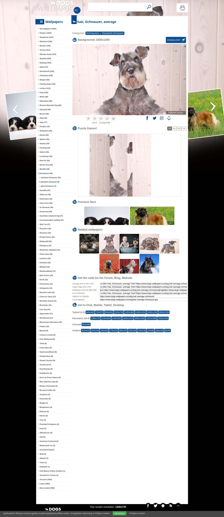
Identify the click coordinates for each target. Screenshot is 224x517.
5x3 (179, 128)
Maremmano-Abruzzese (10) (51, 322)
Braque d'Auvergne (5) (49, 386)
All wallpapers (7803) (48, 29)
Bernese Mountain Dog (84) (50, 105)
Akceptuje (119, 513)
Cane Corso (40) (46, 203)
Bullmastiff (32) (46, 241)
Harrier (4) (44, 416)
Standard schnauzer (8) (50, 182)
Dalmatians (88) (46, 101)
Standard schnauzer (113, 33)
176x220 (113, 330)
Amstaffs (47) (45, 190)
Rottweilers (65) (46, 131)
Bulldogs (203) (45, 63)
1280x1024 (140, 312)
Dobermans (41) (46, 199)
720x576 (99, 312)
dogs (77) (43, 122)
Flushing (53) (45, 148)
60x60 (167, 330)
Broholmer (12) (46, 305)
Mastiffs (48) (45, 169)
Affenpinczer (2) (46, 433)
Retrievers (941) (46, 41)
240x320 (104, 330)
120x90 (150, 330)
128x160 (132, 330)
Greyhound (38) (46, 211)
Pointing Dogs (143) (47, 84)
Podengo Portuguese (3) (49, 424)
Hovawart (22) (45, 263)
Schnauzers (92, 33)
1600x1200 (164, 312)
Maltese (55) (44, 139)
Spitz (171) (44, 67)
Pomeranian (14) (46, 284)
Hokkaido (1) (45, 467)
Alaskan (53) (45, 143)
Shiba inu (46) (45, 194)
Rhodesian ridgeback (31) (50, 250)
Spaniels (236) (45, 58)
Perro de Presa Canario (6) (50, 377)
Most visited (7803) (47, 488)
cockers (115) (45, 88)
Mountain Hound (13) (48, 301)
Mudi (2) (43, 454)
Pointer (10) (44, 326)
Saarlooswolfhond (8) (48, 352)
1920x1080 (151, 318)
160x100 (123, 330)
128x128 (142, 330)
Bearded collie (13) (47, 292)
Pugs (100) (44, 92)
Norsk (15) (44, 280)
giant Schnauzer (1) (48, 186)
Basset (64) (44, 135)
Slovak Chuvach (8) (47, 360)
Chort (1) (43, 462)
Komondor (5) (45, 399)
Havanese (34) (45, 233)
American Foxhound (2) (49, 441)
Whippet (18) (45, 267)
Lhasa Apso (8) (46, 348)
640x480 (90, 312)
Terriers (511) (45, 50)
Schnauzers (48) (46, 173)
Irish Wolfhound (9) (47, 339)
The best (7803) (46, 479)
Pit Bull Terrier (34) (47, 237)
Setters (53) (44, 152)
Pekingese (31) (45, 246)
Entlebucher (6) (46, 373)
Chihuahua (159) (46, 75)
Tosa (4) (43, 420)
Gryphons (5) (45, 394)
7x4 (183, 128)
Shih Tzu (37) (45, 224)
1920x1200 (163, 318)
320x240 (95, 330)
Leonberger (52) (46, 156)
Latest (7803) (45, 484)
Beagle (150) (45, 80)
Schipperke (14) (46, 288)
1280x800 (106, 318)
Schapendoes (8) (46, 356)
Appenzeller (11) (46, 314)
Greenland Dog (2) (47, 450)
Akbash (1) (44, 458)
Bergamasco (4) (46, 407)
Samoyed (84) (45, 109)
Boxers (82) (44, 114)
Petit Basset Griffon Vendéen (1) (52, 471)
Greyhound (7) (45, 365)
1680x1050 (139, 318)
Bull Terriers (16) (46, 275)
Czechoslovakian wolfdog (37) (52, 220)
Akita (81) (43, 118)
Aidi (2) (42, 437)
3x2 (174, 128)
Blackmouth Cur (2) (47, 445)
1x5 (169, 128)
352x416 (85, 330)
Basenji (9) (44, 331)
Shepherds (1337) (47, 37)
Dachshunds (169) (47, 71)
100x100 (159, 330)
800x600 (109, 312)
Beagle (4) (44, 403)
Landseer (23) (45, 258)
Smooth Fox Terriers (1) (49, 475)
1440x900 (116, 318)
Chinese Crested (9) (47, 335)
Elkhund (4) (44, 411)
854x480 (86, 324)
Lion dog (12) (45, 309)
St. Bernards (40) (46, 207)
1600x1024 (128, 318)
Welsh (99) (44, 97)
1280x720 (95, 318)
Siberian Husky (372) (48, 54)
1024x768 (118, 312)
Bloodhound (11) (46, 318)
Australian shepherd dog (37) (51, 216)
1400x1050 (152, 312)
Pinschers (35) (45, 228)
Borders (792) (45, 46)
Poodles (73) (45, 126)
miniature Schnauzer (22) (51, 177)
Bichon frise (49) (46, 165)
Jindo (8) (43, 343)
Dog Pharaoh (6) (46, 369)
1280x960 (129, 312)
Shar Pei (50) (45, 160)
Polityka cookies (137, 513)
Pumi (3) (43, 428)
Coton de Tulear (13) (48, 297)
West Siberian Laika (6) (49, 382)
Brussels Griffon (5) (47, 390)
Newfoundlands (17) (48, 271)
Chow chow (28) (46, 254)
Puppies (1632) (46, 33)
